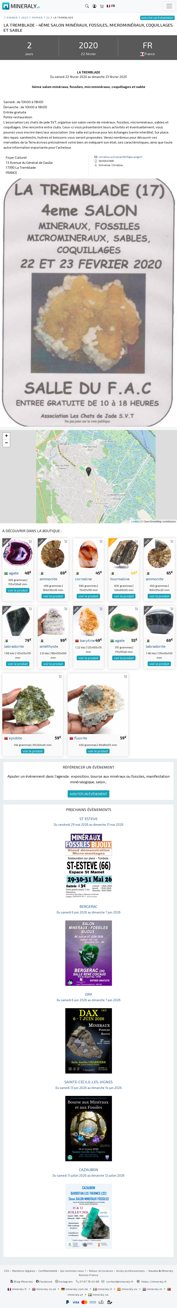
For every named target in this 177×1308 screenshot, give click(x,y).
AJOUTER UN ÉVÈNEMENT (88, 794)
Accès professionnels (131, 1270)
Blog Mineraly (21, 1281)
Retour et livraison (101, 1270)
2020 (24, 17)
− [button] (6, 443)
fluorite (78, 737)
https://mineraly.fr (154, 1281)
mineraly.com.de (75, 1289)
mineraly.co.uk (44, 1289)
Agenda (12, 17)
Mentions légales (23, 1270)
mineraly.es (127, 1289)
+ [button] (6, 436)
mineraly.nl (152, 1289)
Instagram (64, 1281)
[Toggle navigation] (169, 6)
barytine (85, 640)
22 (47, 17)
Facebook (44, 1281)
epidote (13, 737)
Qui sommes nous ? (73, 1270)
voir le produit (18, 590)
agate (11, 572)
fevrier (37, 17)
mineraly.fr (17, 1289)
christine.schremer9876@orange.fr (120, 156)
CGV (6, 1270)
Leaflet (135, 521)
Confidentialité (47, 1270)
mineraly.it (103, 1289)
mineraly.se (98, 1294)
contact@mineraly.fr (119, 1281)
